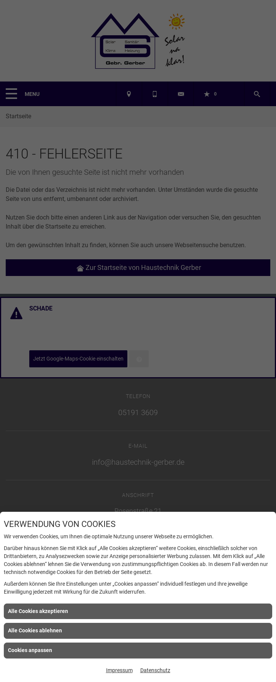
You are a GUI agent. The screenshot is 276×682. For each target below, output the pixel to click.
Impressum (119, 670)
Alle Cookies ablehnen (35, 630)
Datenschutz (155, 670)
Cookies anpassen (30, 650)
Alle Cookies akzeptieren (38, 611)
